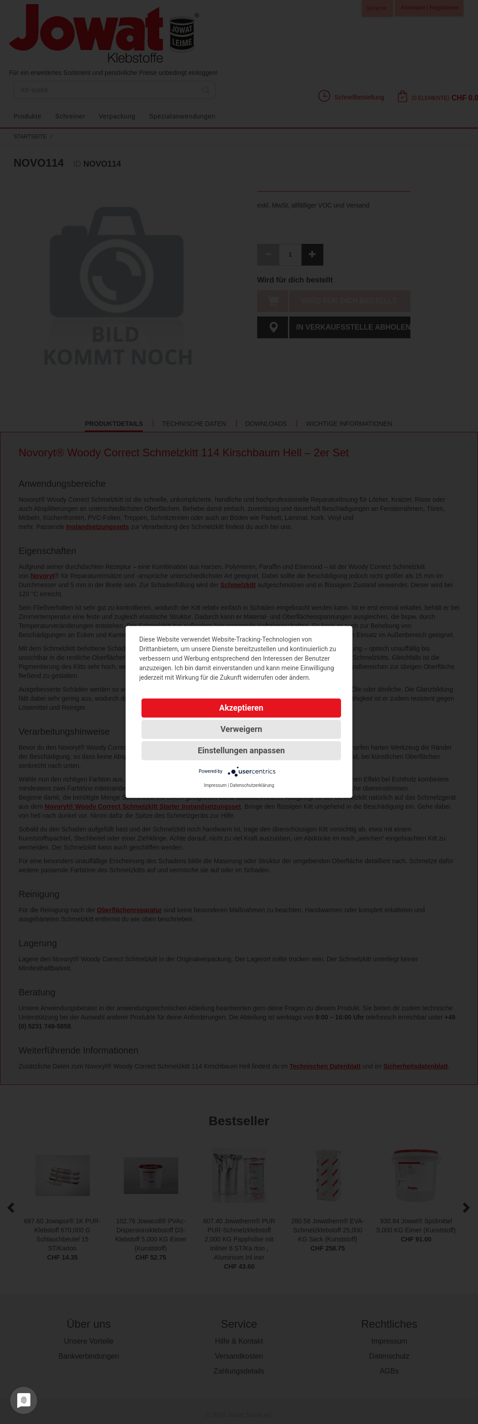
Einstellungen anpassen (241, 750)
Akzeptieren (241, 707)
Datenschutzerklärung (252, 785)
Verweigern (241, 729)
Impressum (215, 785)
